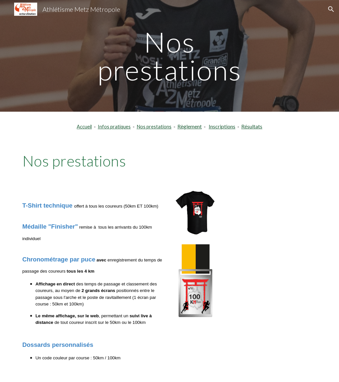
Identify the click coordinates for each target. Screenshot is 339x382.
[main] (169, 56)
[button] (331, 9)
